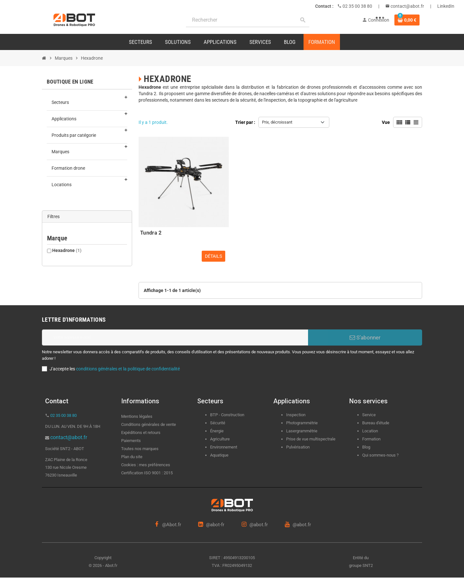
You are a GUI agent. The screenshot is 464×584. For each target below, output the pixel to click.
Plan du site (131, 456)
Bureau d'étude (375, 422)
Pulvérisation (298, 447)
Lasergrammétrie (301, 430)
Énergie (217, 430)
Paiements (131, 440)
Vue (386, 122)
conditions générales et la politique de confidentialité (128, 368)
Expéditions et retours (140, 432)
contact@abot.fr (407, 6)
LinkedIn (445, 6)
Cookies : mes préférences (145, 464)
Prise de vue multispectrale (310, 439)
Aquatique (219, 455)
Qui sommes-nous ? (380, 455)
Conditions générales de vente (148, 424)
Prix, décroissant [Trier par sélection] (277, 122)
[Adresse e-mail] (175, 337)
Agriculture (220, 439)
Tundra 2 (151, 233)
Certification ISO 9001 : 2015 (147, 472)
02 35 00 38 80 (357, 6)
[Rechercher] (247, 20)
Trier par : (245, 122)
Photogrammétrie (302, 422)
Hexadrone (67, 250)
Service (369, 414)
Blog (366, 447)
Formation (371, 439)
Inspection (295, 414)
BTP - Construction (227, 414)
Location (370, 430)
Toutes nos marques (140, 448)
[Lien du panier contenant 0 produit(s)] (407, 20)
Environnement (223, 447)
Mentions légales (136, 416)
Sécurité (217, 422)
